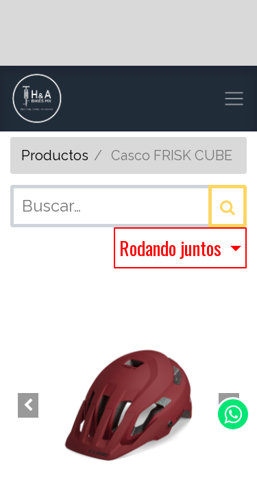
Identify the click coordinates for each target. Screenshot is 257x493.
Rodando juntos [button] (172, 247)
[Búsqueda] (227, 206)
